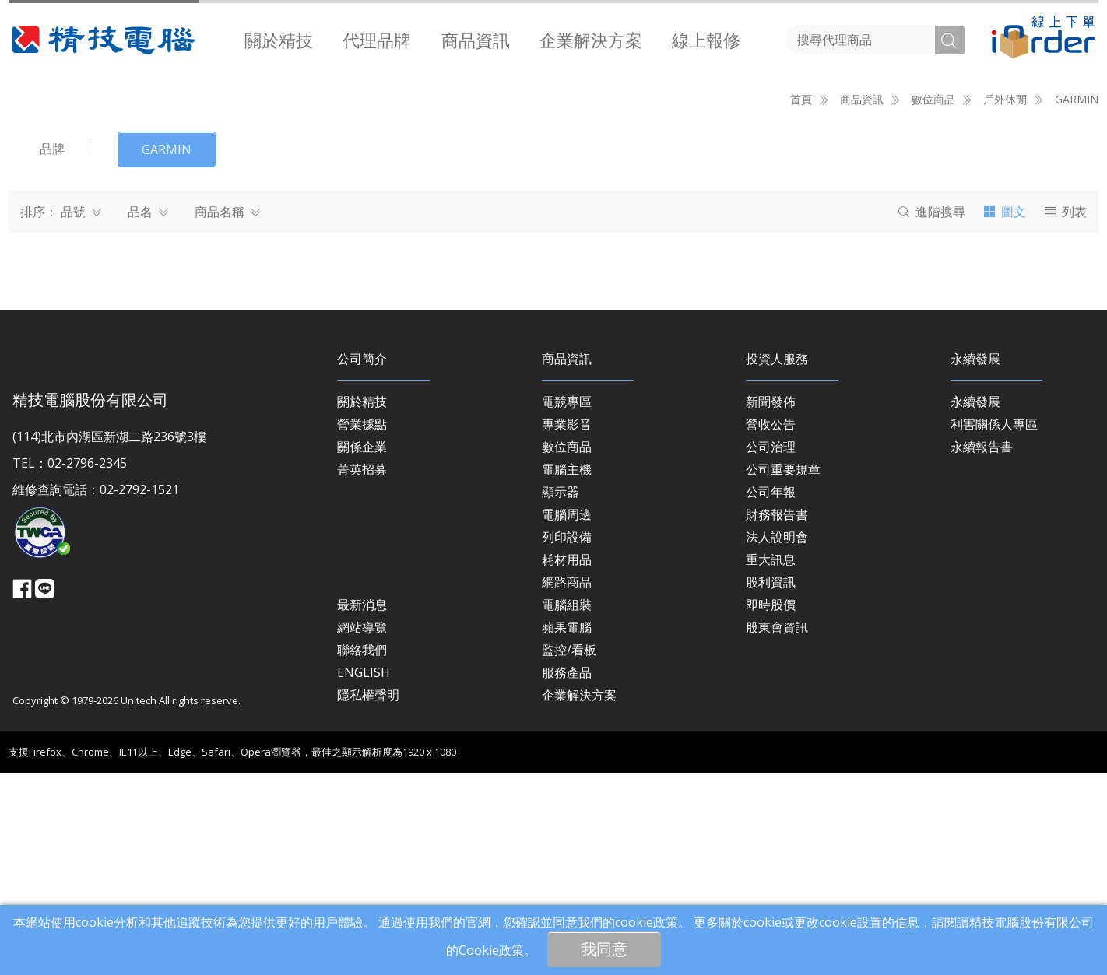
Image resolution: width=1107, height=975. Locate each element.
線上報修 (706, 39)
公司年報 (771, 693)
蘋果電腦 (567, 828)
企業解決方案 (590, 39)
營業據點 (362, 625)
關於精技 (278, 39)
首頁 (801, 300)
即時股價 (771, 806)
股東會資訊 (777, 828)
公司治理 (771, 648)
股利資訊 (771, 783)
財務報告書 (777, 715)
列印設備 (567, 738)
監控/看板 (569, 851)
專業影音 (567, 625)
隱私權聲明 (368, 896)
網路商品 (567, 783)
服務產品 (567, 873)
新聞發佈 (771, 603)
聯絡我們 (362, 851)
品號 (81, 413)
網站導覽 (362, 828)
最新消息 (362, 806)
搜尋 (931, 413)
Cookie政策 (491, 950)
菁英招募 (362, 670)
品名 (148, 413)
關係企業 (362, 648)
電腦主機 (567, 670)
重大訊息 (771, 761)
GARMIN (1076, 300)
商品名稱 (227, 413)
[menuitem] (279, 39)
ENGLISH (363, 873)
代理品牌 (377, 39)
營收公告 (771, 625)
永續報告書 (982, 648)
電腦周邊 (567, 715)
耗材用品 (567, 761)
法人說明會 (777, 738)
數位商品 (567, 648)
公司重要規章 (783, 670)
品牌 (52, 350)
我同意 (604, 948)
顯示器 (560, 693)
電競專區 (567, 603)
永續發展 (975, 603)
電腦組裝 (567, 806)
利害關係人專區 (994, 625)
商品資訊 (475, 39)
